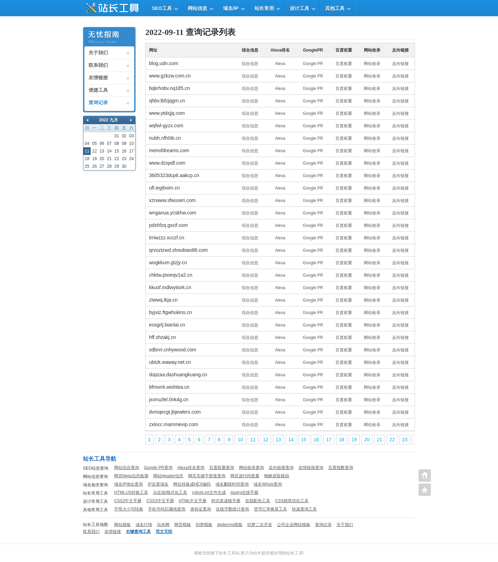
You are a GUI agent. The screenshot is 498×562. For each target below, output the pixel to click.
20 (102, 158)
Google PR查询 (158, 467)
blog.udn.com (163, 63)
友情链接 (98, 77)
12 (94, 151)
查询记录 (98, 102)
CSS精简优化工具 (291, 500)
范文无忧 (164, 531)
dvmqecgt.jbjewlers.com (175, 412)
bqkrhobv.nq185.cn (169, 88)
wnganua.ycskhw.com (172, 212)
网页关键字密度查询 (206, 475)
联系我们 (98, 65)
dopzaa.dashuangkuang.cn (178, 374)
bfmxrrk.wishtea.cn (169, 387)
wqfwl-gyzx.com (166, 125)
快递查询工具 (304, 509)
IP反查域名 (158, 484)
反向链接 (400, 63)
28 (109, 166)
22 (116, 158)
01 (116, 135)
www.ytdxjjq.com (167, 113)
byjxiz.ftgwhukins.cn (170, 312)
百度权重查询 (221, 467)
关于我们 (98, 52)
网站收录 (372, 63)
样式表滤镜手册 (225, 500)
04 (87, 143)
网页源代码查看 (244, 475)
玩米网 (163, 524)
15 (116, 151)
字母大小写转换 (128, 509)
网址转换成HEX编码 (192, 484)
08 (116, 143)
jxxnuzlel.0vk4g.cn (168, 399)
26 (94, 166)
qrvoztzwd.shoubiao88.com (178, 250)
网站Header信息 (168, 475)
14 (109, 151)
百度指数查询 (340, 467)
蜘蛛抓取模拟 (276, 475)
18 (87, 158)
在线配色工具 (257, 500)
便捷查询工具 (424, 489)
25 (87, 166)
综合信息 (250, 63)
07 (109, 143)
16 (124, 151)
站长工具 (294, 553)
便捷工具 (98, 90)
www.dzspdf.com (167, 163)
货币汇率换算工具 (270, 509)
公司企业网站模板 (293, 524)
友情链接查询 (310, 467)
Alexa (280, 63)
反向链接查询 (281, 467)
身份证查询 (200, 509)
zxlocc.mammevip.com (173, 424)
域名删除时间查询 (232, 484)
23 (124, 158)
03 (131, 135)
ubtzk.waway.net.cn (170, 362)
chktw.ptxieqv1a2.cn (170, 275)
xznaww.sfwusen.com (172, 200)
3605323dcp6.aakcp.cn (174, 175)
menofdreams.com (169, 150)
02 (124, 135)
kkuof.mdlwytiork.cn (170, 287)
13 (102, 151)
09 (124, 143)
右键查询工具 (138, 531)
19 (94, 158)
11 (253, 439)
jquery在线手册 (245, 492)
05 (94, 143)
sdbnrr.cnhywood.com (172, 349)
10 (131, 143)
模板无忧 (202, 553)
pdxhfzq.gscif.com (168, 225)
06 (102, 143)
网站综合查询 (126, 467)
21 (109, 158)
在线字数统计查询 (232, 509)
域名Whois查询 (267, 484)
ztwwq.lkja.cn (163, 300)
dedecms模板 (229, 524)
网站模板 (122, 524)
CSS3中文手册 (160, 500)
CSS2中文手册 (127, 500)
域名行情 (144, 524)
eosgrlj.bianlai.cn (167, 325)
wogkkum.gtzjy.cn (168, 262)
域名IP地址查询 (128, 484)
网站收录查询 (251, 467)
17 (131, 151)
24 (131, 158)
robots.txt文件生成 (208, 492)
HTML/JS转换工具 (131, 492)
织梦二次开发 (259, 524)
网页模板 (182, 524)
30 (124, 166)
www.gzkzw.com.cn (170, 76)
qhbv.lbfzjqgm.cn (167, 100)
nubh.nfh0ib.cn (165, 138)
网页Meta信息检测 (131, 475)
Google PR (313, 63)
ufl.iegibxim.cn (164, 188)
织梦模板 (204, 524)
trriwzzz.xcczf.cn (166, 237)
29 (116, 166)
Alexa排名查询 (190, 467)
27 (102, 166)
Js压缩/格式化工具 (170, 492)
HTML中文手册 (193, 500)
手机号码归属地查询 (166, 509)
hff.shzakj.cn (162, 337)
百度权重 (343, 63)
